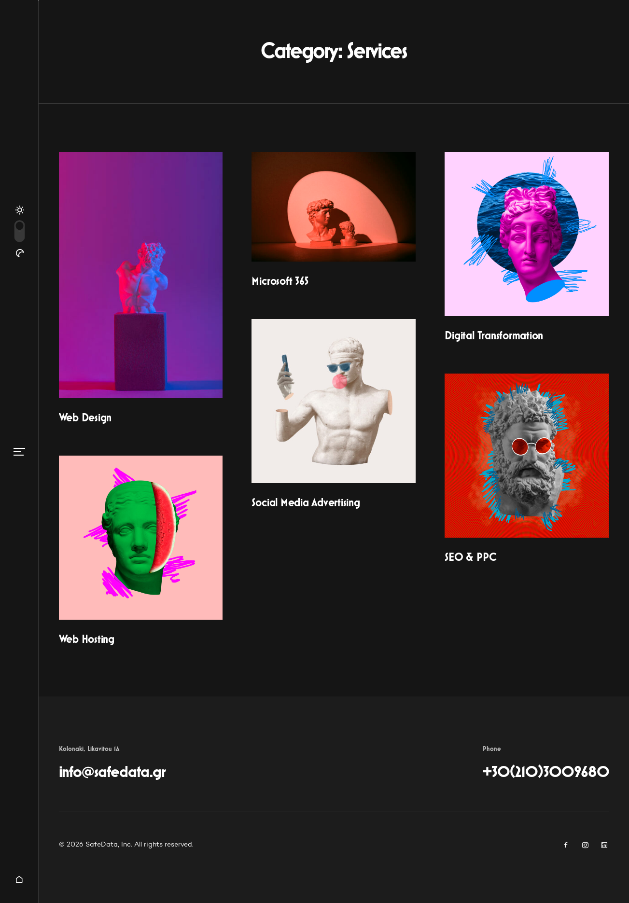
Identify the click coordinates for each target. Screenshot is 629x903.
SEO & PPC (470, 557)
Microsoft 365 (280, 281)
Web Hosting (86, 639)
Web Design (85, 418)
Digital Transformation (494, 336)
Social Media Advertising (306, 503)
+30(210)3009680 (546, 772)
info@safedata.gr (112, 772)
